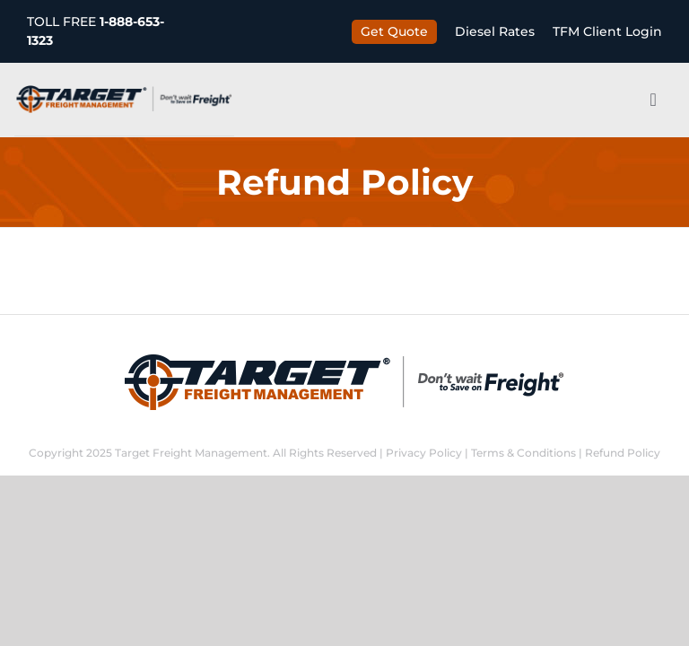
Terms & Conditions (523, 452)
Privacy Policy (424, 452)
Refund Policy (622, 452)
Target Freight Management (191, 452)
